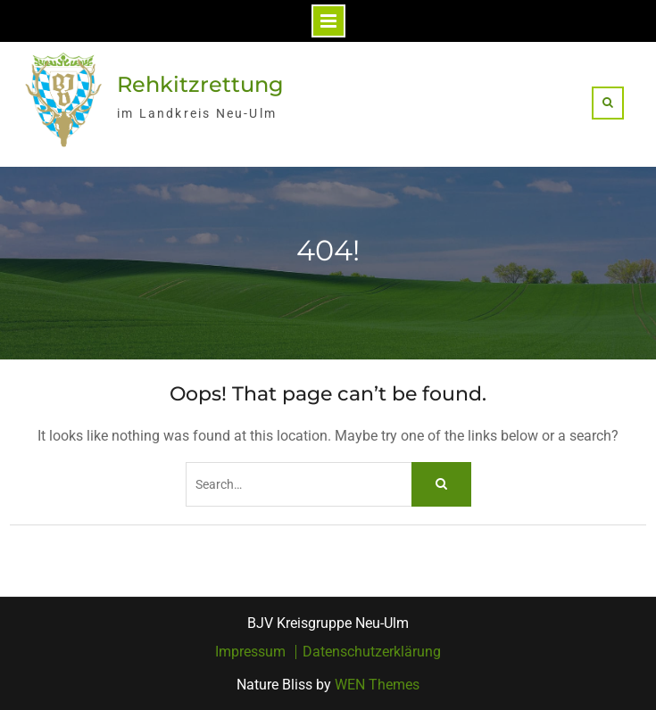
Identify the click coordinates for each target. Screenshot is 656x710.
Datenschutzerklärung (372, 652)
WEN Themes (377, 684)
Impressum (250, 652)
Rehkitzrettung (200, 84)
